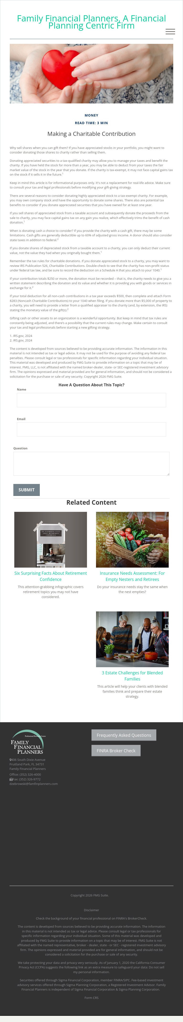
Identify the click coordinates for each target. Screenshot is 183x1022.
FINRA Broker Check (116, 757)
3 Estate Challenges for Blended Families (50, 681)
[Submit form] (26, 490)
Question (20, 448)
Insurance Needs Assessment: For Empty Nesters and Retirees (132, 579)
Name (21, 389)
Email (21, 419)
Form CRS (92, 1004)
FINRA (118, 986)
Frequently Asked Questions (124, 741)
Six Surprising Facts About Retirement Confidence (50, 575)
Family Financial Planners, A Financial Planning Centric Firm (91, 22)
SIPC (126, 986)
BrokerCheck (137, 924)
